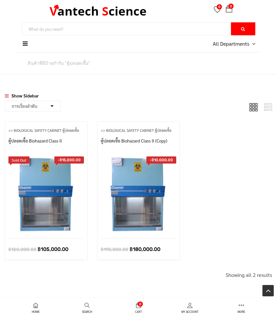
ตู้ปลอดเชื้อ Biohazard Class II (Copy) (136, 140)
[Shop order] (33, 106)
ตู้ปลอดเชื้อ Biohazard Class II (36, 140)
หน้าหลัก (13, 63)
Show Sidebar (22, 95)
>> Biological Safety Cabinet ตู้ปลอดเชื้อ (45, 130)
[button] (229, 10)
